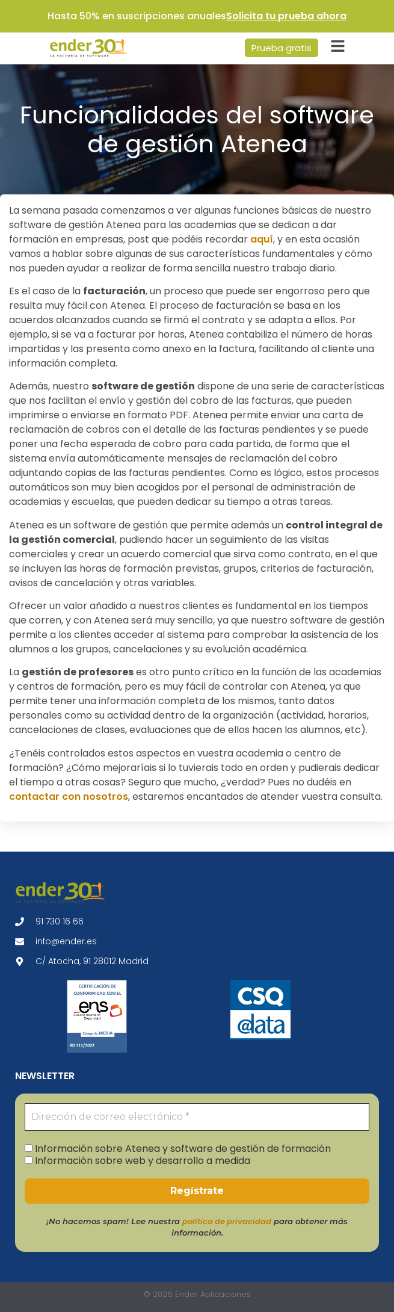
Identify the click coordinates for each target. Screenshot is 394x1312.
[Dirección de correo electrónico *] (197, 1117)
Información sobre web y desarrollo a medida (137, 1160)
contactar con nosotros (68, 796)
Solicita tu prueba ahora (286, 16)
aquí (261, 239)
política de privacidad (226, 1221)
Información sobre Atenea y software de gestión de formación (178, 1148)
